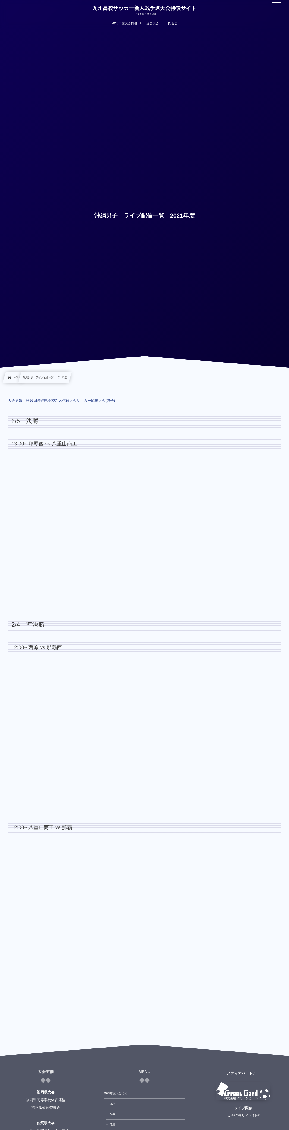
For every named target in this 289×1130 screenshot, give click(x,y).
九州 (113, 1103)
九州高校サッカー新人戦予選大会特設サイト (144, 8)
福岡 (113, 1114)
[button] (276, 6)
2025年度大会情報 (115, 1093)
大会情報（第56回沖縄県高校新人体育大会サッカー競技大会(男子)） (63, 401)
